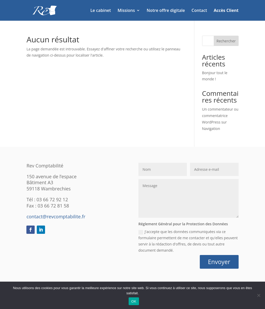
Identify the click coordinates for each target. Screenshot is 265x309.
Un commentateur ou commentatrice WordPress (220, 116)
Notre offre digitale (166, 11)
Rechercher (226, 40)
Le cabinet (100, 11)
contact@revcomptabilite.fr (55, 216)
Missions (126, 11)
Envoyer (219, 262)
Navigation (211, 128)
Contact (199, 11)
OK (133, 301)
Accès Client (226, 11)
